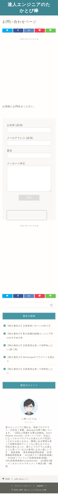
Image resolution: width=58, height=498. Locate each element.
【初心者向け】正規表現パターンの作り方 (29, 330)
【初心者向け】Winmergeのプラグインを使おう (31, 364)
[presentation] (27, 220)
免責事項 (40, 490)
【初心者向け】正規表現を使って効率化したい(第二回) (30, 352)
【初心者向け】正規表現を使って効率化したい (30, 376)
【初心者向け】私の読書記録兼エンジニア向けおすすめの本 (30, 340)
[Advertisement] (29, 71)
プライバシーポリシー (22, 490)
